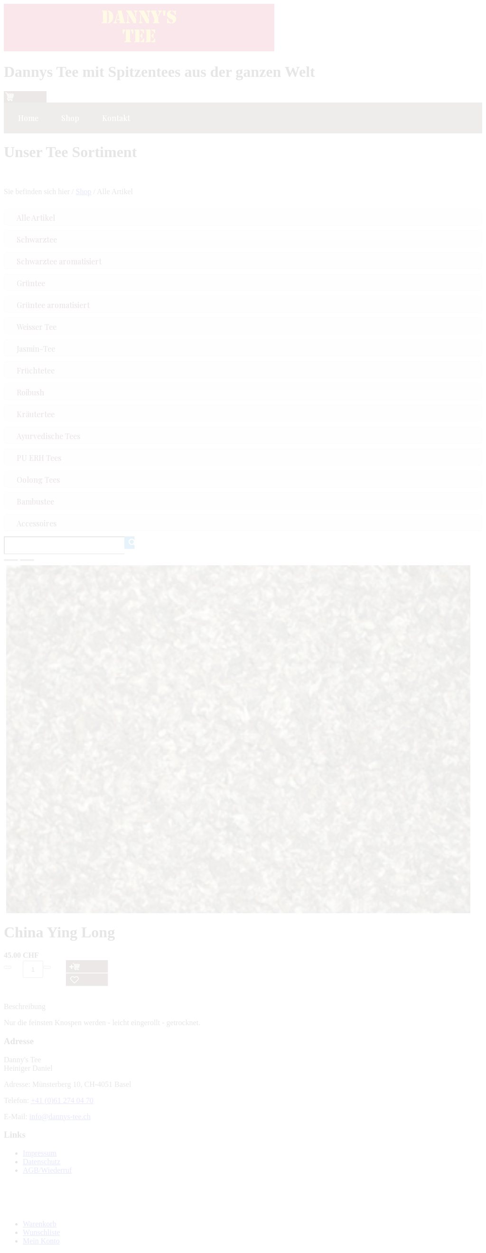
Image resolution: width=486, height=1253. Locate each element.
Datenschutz (41, 1162)
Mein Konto (41, 1241)
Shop (84, 191)
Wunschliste (41, 1232)
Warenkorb (39, 1224)
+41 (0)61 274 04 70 (62, 1100)
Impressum (39, 1153)
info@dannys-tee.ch (60, 1117)
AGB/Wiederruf (47, 1170)
